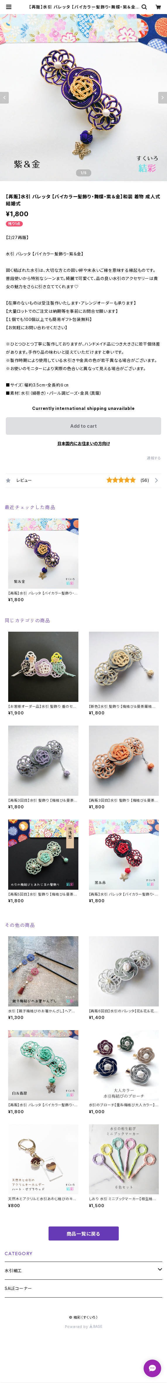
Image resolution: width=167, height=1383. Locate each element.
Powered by (83, 1326)
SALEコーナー (18, 1288)
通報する (154, 458)
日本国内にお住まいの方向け (83, 443)
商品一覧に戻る (84, 1234)
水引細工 (13, 1270)
